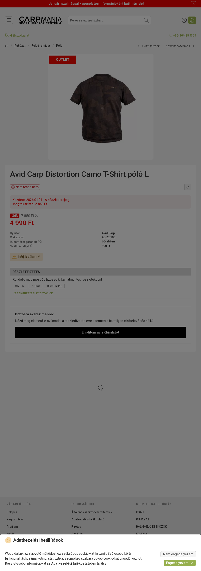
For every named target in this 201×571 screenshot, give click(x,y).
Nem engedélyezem (178, 554)
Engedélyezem (179, 563)
